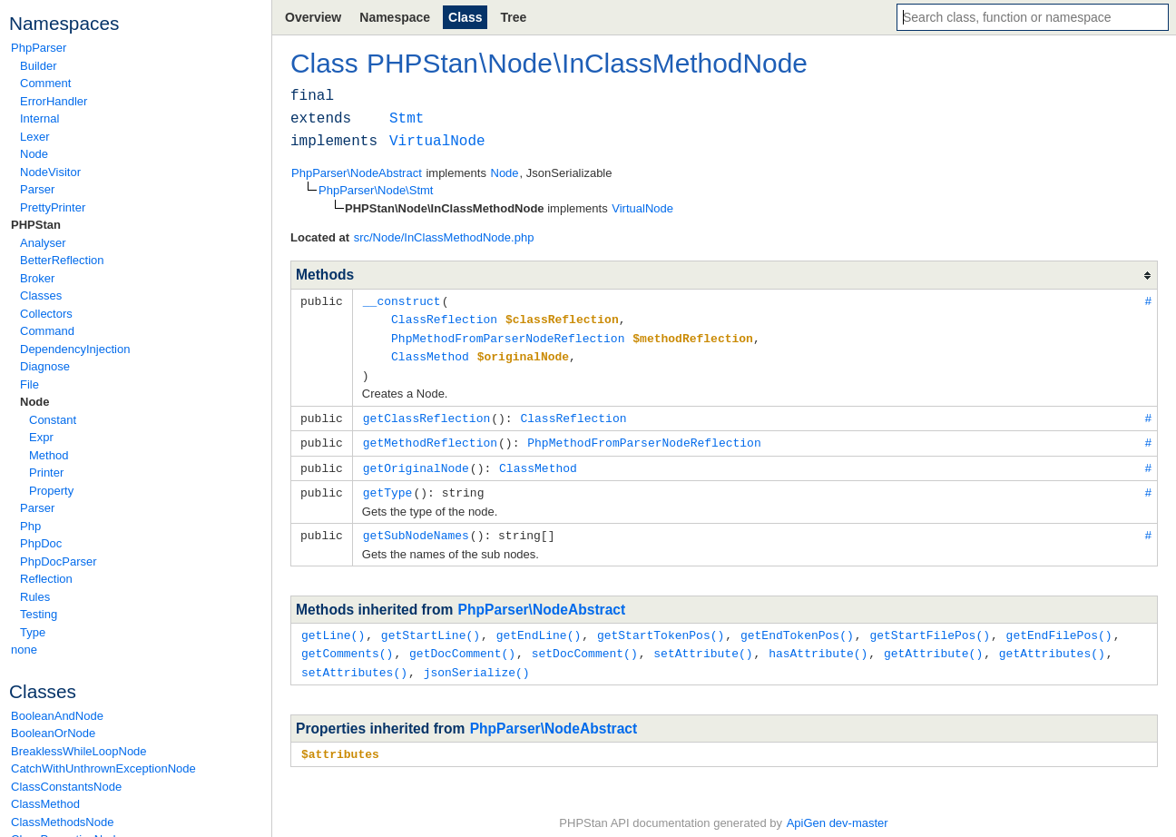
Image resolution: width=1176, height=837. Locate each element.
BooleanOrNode (53, 733)
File (29, 384)
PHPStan (36, 224)
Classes (41, 295)
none (24, 649)
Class (465, 17)
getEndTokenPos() (797, 625)
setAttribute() (702, 643)
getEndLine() (539, 625)
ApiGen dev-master (837, 810)
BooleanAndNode (57, 716)
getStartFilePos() (929, 625)
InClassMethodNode (685, 63)
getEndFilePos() (1059, 625)
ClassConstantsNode (66, 786)
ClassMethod (45, 804)
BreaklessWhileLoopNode (79, 751)
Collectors (46, 313)
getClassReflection (426, 413)
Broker (37, 278)
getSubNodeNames (416, 526)
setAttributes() (354, 661)
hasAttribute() (818, 643)
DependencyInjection (75, 349)
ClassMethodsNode (62, 822)
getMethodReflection (430, 436)
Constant (52, 420)
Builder (38, 66)
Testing (38, 614)
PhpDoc (41, 543)
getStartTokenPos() (660, 625)
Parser (37, 189)
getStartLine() (430, 625)
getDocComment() (462, 643)
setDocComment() (585, 643)
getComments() (347, 643)
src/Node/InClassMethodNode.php (444, 237)
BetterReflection (62, 260)
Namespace (394, 17)
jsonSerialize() (477, 661)
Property (51, 490)
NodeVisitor (50, 172)
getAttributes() (1052, 643)
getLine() (333, 625)
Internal (39, 118)
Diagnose (45, 366)
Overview (313, 17)
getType (388, 485)
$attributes (340, 742)
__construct (402, 300)
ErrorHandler (53, 101)
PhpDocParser (58, 561)
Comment (45, 83)
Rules (35, 597)
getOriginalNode (416, 461)
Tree (513, 17)
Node (34, 154)
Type (32, 632)
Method (48, 455)
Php (30, 526)
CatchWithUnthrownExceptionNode (103, 768)
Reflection (46, 579)
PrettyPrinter (52, 207)
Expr (41, 437)
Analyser (43, 243)
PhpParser (38, 47)
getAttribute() (933, 643)
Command (47, 331)
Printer (46, 472)
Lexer (35, 136)
